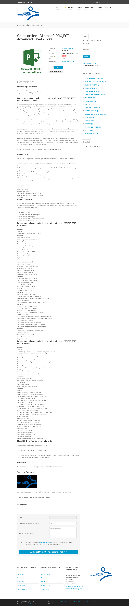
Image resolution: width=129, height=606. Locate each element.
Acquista (58, 67)
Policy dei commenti (45, 542)
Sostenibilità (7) (90, 133)
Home (59, 8)
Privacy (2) (88, 124)
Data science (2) (90, 88)
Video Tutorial (45, 589)
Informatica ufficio (68, 48)
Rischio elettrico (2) (92, 127)
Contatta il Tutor (46, 585)
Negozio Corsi (90, 8)
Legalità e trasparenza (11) (94, 114)
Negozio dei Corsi (22, 585)
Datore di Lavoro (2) (92, 91)
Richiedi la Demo (55, 71)
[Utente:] (63, 517)
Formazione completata (48, 578)
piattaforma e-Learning (33, 604)
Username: (86, 43)
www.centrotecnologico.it (74, 589)
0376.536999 (108, 2)
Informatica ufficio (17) (93, 108)
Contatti (97, 2)
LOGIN (86, 57)
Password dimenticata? (89, 63)
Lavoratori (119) (90, 111)
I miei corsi (70, 8)
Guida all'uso (21, 578)
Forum (43, 581)
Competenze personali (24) (94, 82)
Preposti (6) (88, 120)
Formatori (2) (89, 101)
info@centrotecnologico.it (74, 587)
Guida (80, 8)
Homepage (20, 574)
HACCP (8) (87, 104)
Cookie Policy (73, 602)
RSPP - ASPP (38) (89, 130)
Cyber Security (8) (91, 85)
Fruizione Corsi (45, 574)
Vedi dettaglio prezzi (68, 61)
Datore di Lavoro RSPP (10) (94, 95)
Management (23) (90, 117)
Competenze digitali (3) (93, 78)
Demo (100, 8)
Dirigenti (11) (89, 98)
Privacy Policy (65, 602)
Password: (86, 50)
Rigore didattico (21, 581)
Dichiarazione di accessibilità (86, 602)
